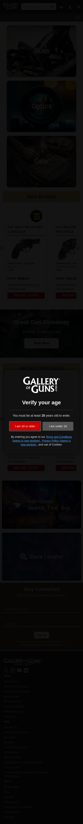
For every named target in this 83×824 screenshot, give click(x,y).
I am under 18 (58, 426)
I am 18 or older (25, 426)
